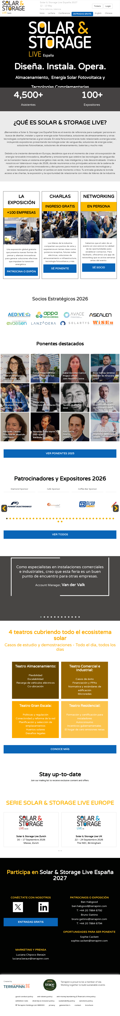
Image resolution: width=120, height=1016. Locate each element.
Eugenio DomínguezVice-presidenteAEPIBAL (12, 405)
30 (103, 518)
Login (108, 6)
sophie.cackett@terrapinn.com (89, 940)
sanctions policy (86, 1001)
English (98, 13)
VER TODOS (60, 534)
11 (40, 518)
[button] (41, 617)
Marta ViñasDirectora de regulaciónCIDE (44, 405)
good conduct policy (24, 997)
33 (113, 518)
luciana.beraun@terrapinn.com (31, 958)
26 (90, 518)
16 (57, 518)
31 (106, 518)
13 (47, 518)
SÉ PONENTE (60, 268)
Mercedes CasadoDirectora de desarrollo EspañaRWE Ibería (18, 434)
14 (50, 518)
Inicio (42, 13)
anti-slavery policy (44, 997)
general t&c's (64, 1005)
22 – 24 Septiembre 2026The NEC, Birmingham (89, 839)
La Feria (51, 13)
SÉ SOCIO (98, 267)
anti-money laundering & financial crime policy (76, 997)
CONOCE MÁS (60, 749)
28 (96, 518)
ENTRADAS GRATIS (31, 922)
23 (80, 518)
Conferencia (64, 13)
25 (86, 518)
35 (61, 521)
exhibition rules (21, 1001)
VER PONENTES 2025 (60, 453)
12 (43, 518)
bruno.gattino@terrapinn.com (89, 919)
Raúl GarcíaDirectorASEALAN (68, 434)
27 (93, 518)
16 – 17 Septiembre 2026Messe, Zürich (31, 839)
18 (63, 518)
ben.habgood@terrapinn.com (89, 906)
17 (60, 518)
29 (100, 518)
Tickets (97, 6)
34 (58, 521)
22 (76, 518)
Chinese (108, 13)
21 (73, 518)
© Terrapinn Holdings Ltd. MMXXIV (30, 1005)
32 (110, 518)
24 (83, 518)
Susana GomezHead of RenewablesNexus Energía (13, 376)
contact (78, 1005)
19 (67, 518)
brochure (89, 1005)
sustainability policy (67, 1001)
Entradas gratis (82, 14)
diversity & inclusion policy (43, 1001)
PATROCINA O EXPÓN (21, 271)
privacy (52, 1005)
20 (70, 518)
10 (37, 518)
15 (53, 518)
